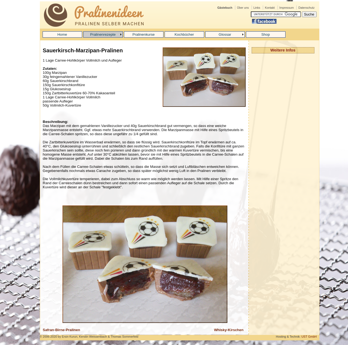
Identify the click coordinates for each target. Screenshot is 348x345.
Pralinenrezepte (102, 34)
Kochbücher (184, 34)
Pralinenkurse (143, 34)
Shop (265, 34)
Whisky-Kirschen (228, 330)
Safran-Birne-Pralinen (61, 330)
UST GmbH (309, 336)
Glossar (225, 34)
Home (62, 34)
